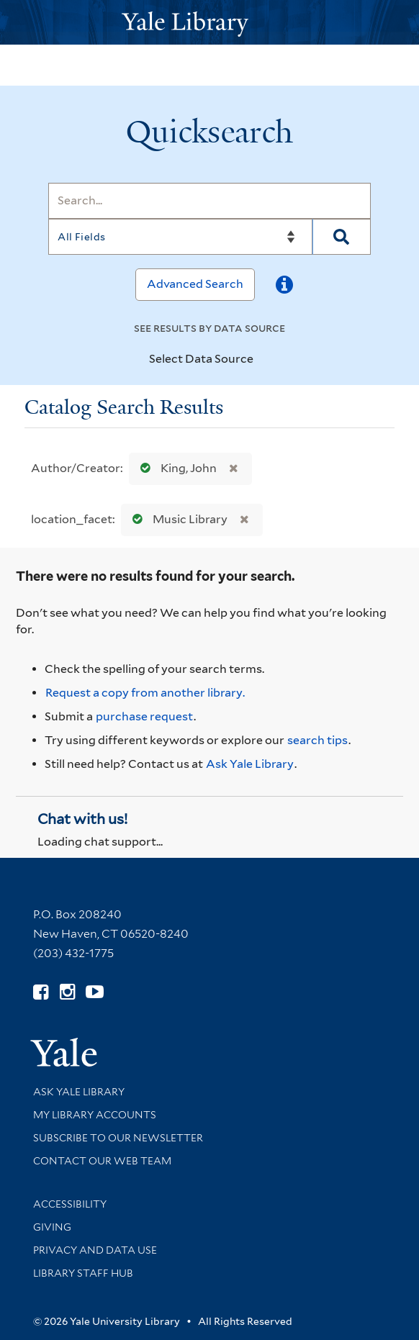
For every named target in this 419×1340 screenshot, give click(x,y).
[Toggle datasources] (265, 359)
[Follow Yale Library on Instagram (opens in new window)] (67, 992)
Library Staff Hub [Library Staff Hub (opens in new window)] (83, 1273)
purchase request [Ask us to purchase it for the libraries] (144, 716)
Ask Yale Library (250, 764)
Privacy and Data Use (95, 1250)
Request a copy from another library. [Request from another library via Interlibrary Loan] (145, 693)
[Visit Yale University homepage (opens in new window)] (63, 1047)
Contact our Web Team (102, 1161)
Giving (52, 1227)
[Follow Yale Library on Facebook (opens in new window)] (40, 992)
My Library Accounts (94, 1115)
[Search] (209, 201)
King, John (175, 468)
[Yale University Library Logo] (209, 22)
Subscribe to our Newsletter (118, 1138)
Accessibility (70, 1204)
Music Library (177, 519)
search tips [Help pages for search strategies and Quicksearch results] (317, 740)
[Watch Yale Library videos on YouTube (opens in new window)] (95, 992)
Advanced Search (195, 284)
